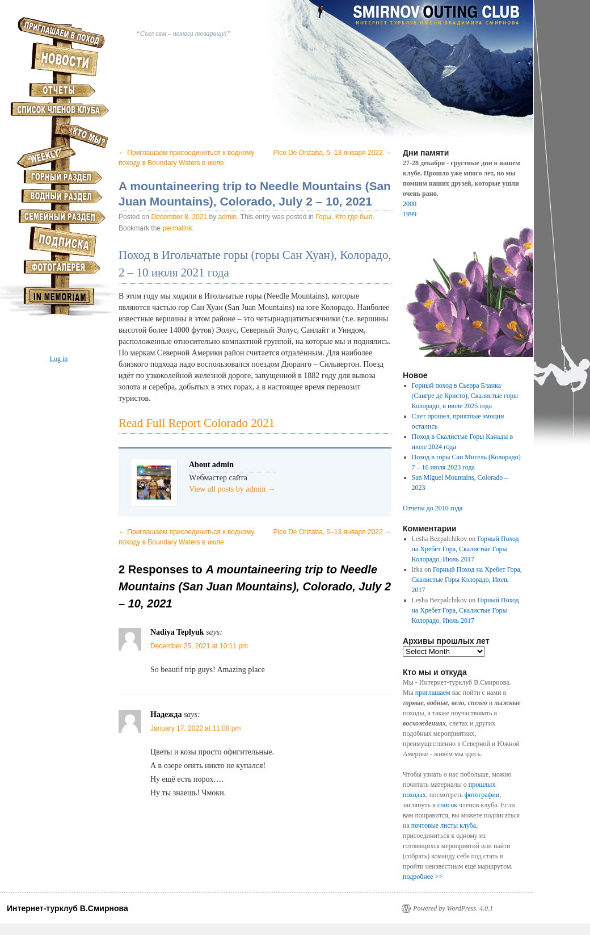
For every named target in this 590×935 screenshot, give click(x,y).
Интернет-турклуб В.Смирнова (67, 908)
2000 (409, 204)
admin (227, 217)
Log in (59, 359)
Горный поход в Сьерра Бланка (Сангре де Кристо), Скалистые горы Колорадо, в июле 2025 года (465, 395)
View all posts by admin (232, 489)
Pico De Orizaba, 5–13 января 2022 (332, 153)
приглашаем (432, 693)
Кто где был (354, 217)
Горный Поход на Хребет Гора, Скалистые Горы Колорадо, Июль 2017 (465, 549)
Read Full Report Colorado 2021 (197, 423)
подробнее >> (422, 877)
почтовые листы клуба (443, 825)
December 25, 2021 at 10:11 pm (199, 646)
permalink (177, 228)
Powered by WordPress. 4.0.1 (453, 908)
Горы (323, 217)
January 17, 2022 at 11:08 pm (195, 728)
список (447, 805)
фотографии (482, 795)
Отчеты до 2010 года (432, 508)
